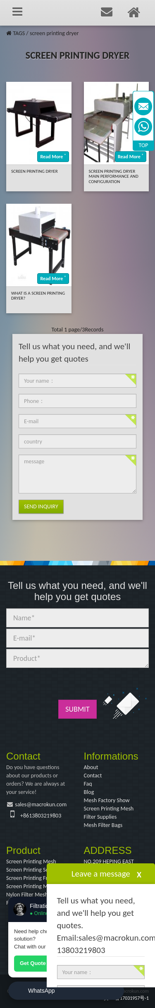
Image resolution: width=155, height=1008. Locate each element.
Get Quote (33, 963)
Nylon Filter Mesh (27, 894)
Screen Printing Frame (32, 878)
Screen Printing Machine (34, 886)
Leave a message (101, 873)
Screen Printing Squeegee (36, 869)
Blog (89, 792)
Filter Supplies (100, 816)
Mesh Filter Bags (103, 825)
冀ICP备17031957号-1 (126, 998)
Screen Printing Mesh (109, 808)
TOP (143, 145)
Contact (93, 775)
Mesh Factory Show (107, 800)
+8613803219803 (40, 815)
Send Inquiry (41, 506)
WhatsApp (41, 990)
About (91, 767)
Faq (88, 783)
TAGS (19, 33)
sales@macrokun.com (41, 804)
